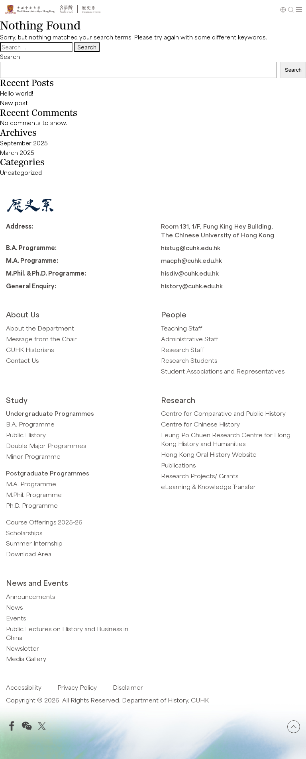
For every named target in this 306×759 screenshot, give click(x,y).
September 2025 (24, 143)
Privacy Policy (77, 687)
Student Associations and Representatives (222, 371)
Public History (26, 434)
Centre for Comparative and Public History (223, 413)
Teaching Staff (181, 328)
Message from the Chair (41, 338)
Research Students (189, 360)
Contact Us (22, 360)
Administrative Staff (189, 338)
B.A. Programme (30, 424)
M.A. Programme (31, 483)
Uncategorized (21, 172)
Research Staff (182, 349)
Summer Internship (34, 543)
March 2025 (17, 152)
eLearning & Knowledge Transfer (208, 486)
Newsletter (22, 648)
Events (16, 618)
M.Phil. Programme (34, 494)
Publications (178, 465)
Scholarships (24, 532)
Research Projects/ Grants (199, 475)
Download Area (28, 554)
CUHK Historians (30, 349)
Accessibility (23, 687)
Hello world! (16, 93)
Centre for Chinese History (200, 424)
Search (10, 56)
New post (14, 102)
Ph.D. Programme (32, 505)
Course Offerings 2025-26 (44, 522)
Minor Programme (33, 456)
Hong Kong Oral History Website (209, 454)
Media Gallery (26, 658)
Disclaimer (128, 687)
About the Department (40, 328)
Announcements (30, 596)
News (14, 607)
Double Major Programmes (46, 445)
